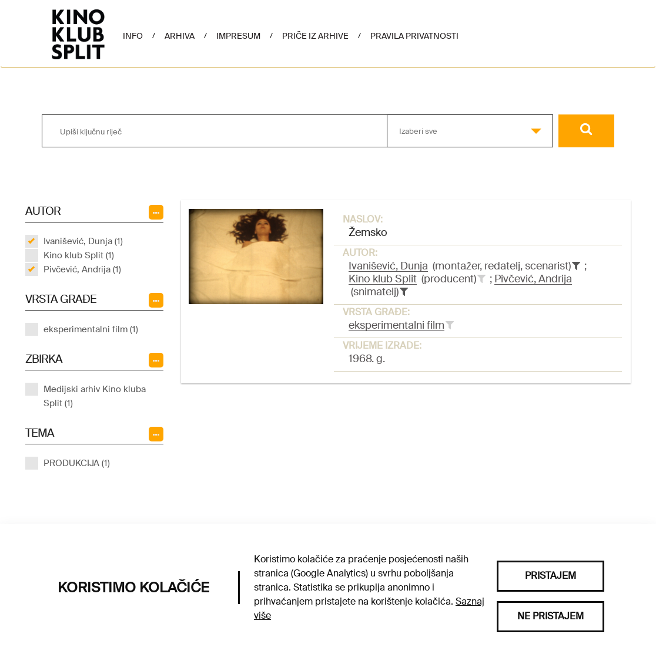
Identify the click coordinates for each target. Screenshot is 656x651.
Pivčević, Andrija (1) (82, 269)
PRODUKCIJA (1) (76, 463)
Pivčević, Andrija (533, 279)
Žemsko (368, 232)
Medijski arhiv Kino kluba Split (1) (94, 396)
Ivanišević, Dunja (388, 266)
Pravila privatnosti (414, 36)
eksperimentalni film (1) (90, 329)
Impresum (238, 36)
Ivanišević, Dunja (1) (83, 241)
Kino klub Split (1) (78, 255)
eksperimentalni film (396, 325)
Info (133, 36)
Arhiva (180, 36)
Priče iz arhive (315, 36)
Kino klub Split (383, 279)
